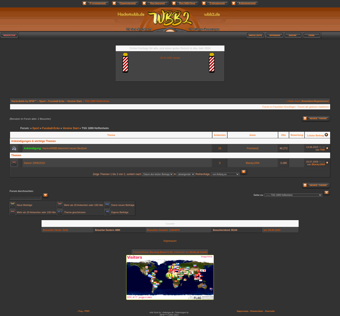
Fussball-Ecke (56, 101)
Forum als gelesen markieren (313, 106)
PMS (86, 311)
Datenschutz (256, 311)
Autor (252, 135)
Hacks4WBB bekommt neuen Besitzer (64, 148)
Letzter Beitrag (315, 135)
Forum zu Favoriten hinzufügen (279, 106)
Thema (111, 135)
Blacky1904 (252, 163)
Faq (80, 311)
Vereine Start (74, 101)
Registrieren (321, 101)
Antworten (220, 135)
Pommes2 (253, 148)
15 (219, 148)
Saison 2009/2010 (34, 163)
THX (322, 149)
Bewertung (297, 135)
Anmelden (307, 101)
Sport (42, 101)
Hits (283, 135)
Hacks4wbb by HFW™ (24, 101)
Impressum (169, 240)
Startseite (270, 311)
